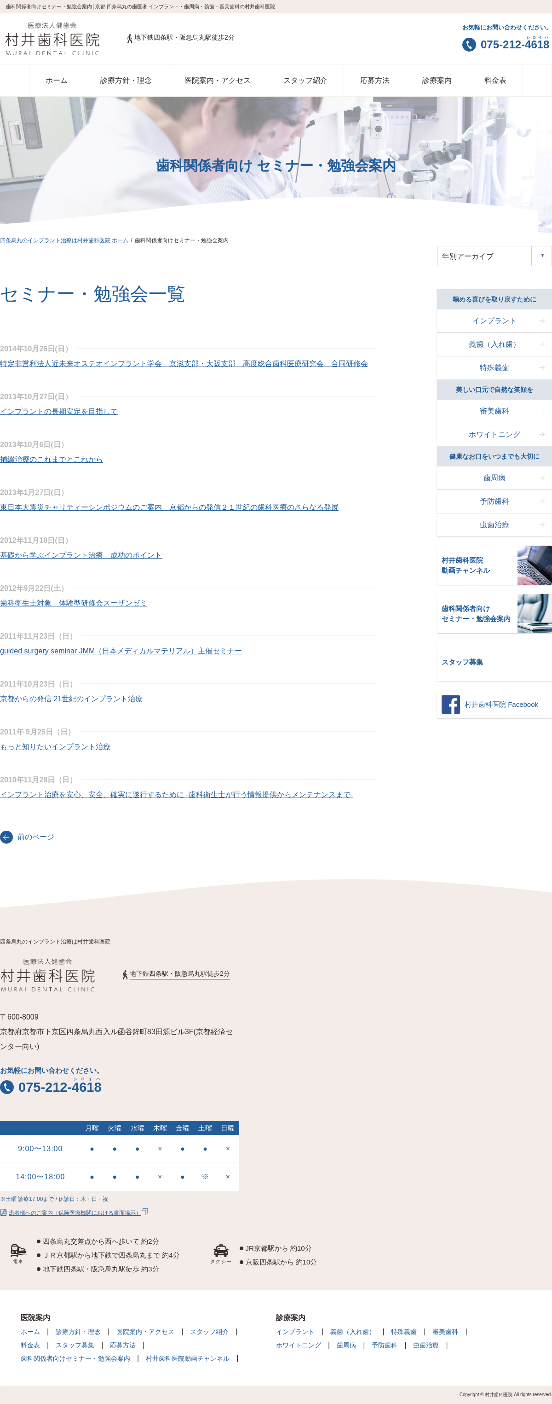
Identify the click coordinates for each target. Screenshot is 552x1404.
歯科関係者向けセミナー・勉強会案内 (75, 1358)
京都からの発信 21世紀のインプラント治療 (71, 699)
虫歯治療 (494, 525)
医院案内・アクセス (217, 80)
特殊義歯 (494, 368)
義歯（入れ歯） (494, 344)
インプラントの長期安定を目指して (59, 411)
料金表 (495, 80)
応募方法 (375, 80)
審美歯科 (494, 411)
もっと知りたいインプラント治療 (55, 747)
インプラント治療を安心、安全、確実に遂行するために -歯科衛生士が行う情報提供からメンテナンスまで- (176, 794)
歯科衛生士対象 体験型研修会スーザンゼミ (73, 603)
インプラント (494, 321)
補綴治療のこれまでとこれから (51, 459)
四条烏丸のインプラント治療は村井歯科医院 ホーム (64, 240)
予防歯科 (494, 501)
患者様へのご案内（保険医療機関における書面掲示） (70, 1211)
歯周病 (494, 478)
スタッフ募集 (75, 1345)
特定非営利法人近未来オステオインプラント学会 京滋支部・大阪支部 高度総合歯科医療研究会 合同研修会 (184, 363)
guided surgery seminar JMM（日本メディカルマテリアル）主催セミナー (121, 651)
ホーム (57, 80)
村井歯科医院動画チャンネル (188, 1358)
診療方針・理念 (126, 80)
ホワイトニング (494, 434)
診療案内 (437, 80)
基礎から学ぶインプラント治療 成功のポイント (81, 555)
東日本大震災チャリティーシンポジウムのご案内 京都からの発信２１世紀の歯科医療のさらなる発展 (169, 507)
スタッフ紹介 (305, 80)
